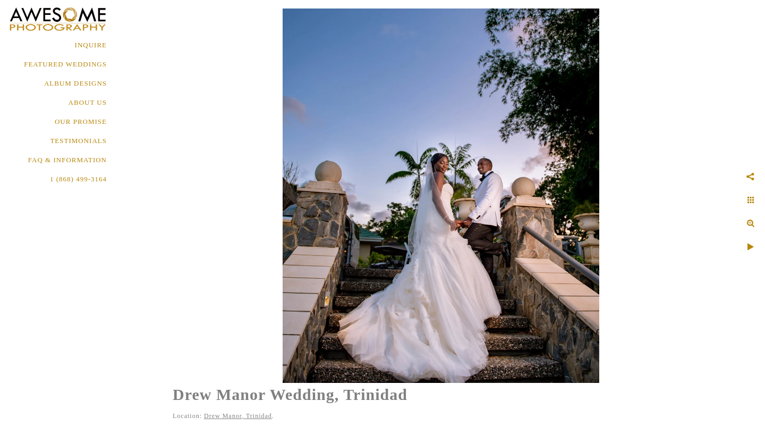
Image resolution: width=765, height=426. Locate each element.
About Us (88, 102)
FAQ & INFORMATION (67, 160)
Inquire (91, 45)
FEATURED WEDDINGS (65, 64)
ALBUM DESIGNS (75, 83)
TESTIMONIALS (78, 141)
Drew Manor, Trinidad (238, 416)
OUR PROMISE (81, 122)
